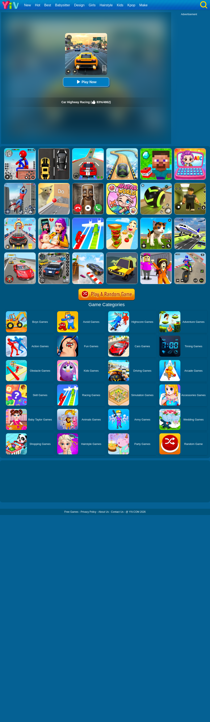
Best (47, 5)
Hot (37, 5)
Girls (92, 5)
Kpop (131, 5)
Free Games (71, 511)
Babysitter (62, 5)
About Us (103, 511)
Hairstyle (106, 5)
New (27, 5)
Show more (14, 494)
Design (79, 5)
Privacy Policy (88, 511)
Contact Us (117, 511)
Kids (120, 5)
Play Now (86, 81)
